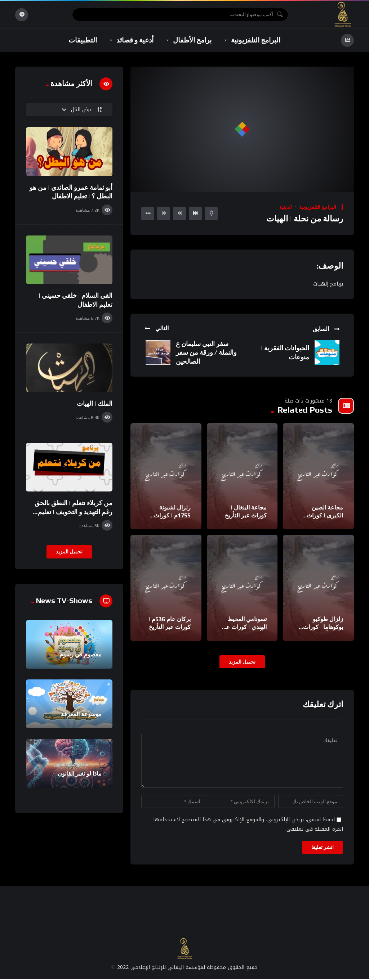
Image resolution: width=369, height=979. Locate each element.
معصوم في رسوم (80, 654)
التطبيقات (82, 40)
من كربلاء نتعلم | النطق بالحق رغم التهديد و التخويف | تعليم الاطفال (73, 511)
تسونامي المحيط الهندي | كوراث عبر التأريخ (244, 627)
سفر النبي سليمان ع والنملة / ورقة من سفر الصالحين (206, 352)
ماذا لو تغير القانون (80, 773)
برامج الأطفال (192, 40)
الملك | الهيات (94, 403)
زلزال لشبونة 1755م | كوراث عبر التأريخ (172, 515)
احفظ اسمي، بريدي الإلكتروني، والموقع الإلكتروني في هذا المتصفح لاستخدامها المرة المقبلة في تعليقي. (248, 824)
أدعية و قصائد (135, 40)
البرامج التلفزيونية (255, 40)
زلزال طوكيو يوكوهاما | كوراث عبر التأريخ (323, 627)
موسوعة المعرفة (81, 714)
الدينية (285, 207)
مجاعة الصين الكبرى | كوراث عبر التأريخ (325, 515)
